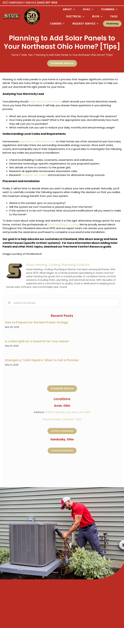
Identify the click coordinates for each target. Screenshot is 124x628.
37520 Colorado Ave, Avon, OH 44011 (67, 412)
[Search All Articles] (62, 303)
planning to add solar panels (37, 141)
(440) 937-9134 (47, 2)
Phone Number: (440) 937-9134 (62, 419)
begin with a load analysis (45, 101)
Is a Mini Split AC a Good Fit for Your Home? (37, 341)
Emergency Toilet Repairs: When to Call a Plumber (42, 360)
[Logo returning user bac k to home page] (11, 16)
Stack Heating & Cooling (63, 224)
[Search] (9, 303)
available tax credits (34, 175)
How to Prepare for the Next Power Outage (36, 322)
